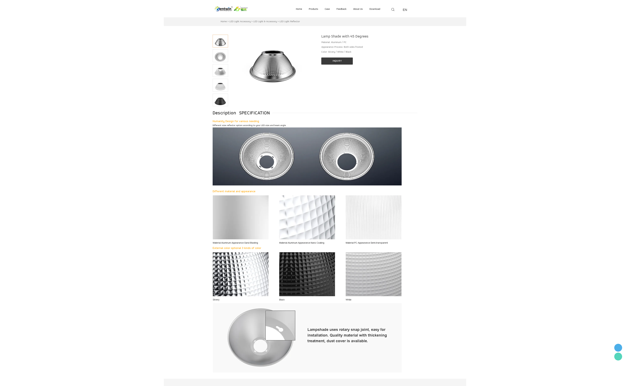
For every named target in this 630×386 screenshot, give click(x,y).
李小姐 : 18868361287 (618, 348)
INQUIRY (337, 61)
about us (358, 9)
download (374, 9)
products (313, 9)
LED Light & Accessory (265, 21)
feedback (341, 9)
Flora (618, 356)
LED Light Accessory (240, 21)
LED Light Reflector (289, 21)
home (299, 9)
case (327, 9)
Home (223, 21)
